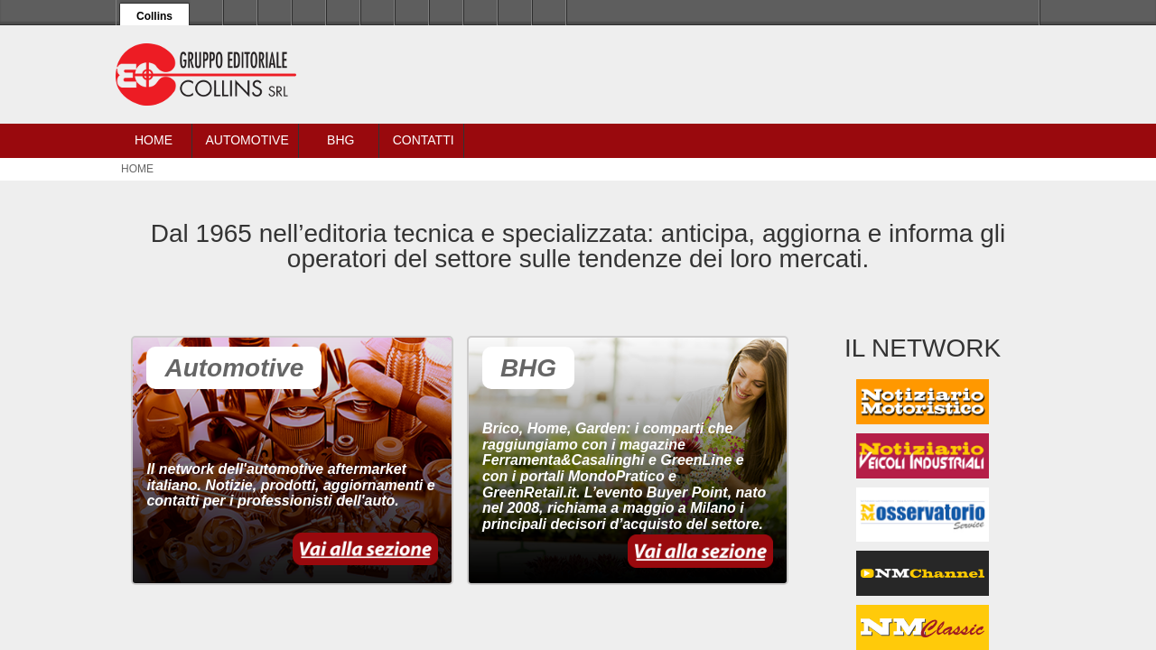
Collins (154, 16)
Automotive (246, 140)
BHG (340, 140)
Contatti (423, 140)
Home (153, 140)
